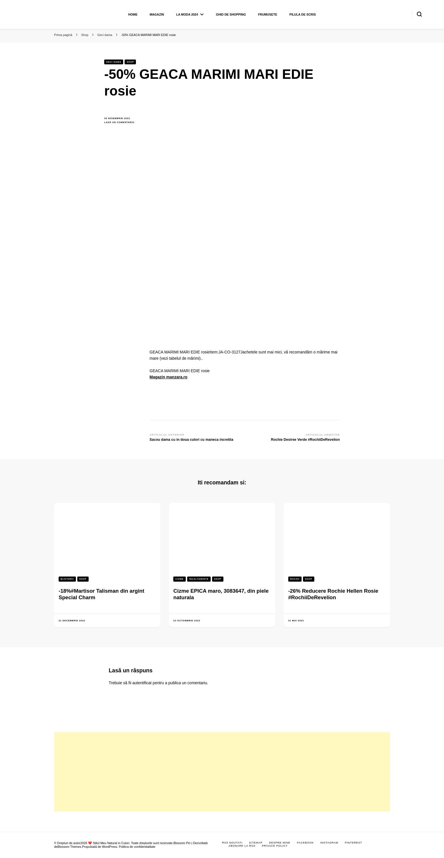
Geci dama (113, 62)
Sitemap (255, 842)
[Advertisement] (222, 772)
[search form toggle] (419, 14)
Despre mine (279, 842)
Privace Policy (275, 845)
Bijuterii (67, 579)
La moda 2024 (187, 14)
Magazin (157, 14)
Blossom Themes (69, 846)
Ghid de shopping (231, 14)
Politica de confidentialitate (137, 846)
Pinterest (353, 842)
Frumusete (267, 14)
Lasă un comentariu (122, 122)
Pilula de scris (302, 14)
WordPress (109, 846)
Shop (130, 62)
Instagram (329, 842)
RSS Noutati (232, 842)
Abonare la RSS (242, 845)
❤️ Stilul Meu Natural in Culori (108, 843)
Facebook (305, 842)
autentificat (142, 683)
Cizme (179, 579)
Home (133, 14)
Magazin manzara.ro (168, 377)
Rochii (295, 579)
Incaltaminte (199, 579)
